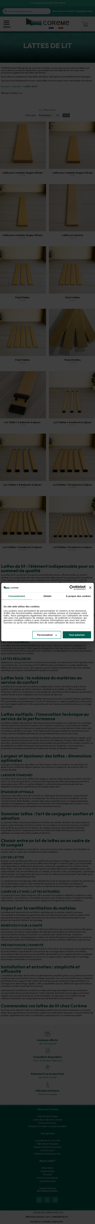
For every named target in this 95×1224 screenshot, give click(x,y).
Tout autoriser (77, 635)
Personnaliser (47, 635)
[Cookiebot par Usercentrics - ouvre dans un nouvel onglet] (72, 587)
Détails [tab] (47, 596)
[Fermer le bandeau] (90, 587)
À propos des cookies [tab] (78, 596)
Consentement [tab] (16, 596)
